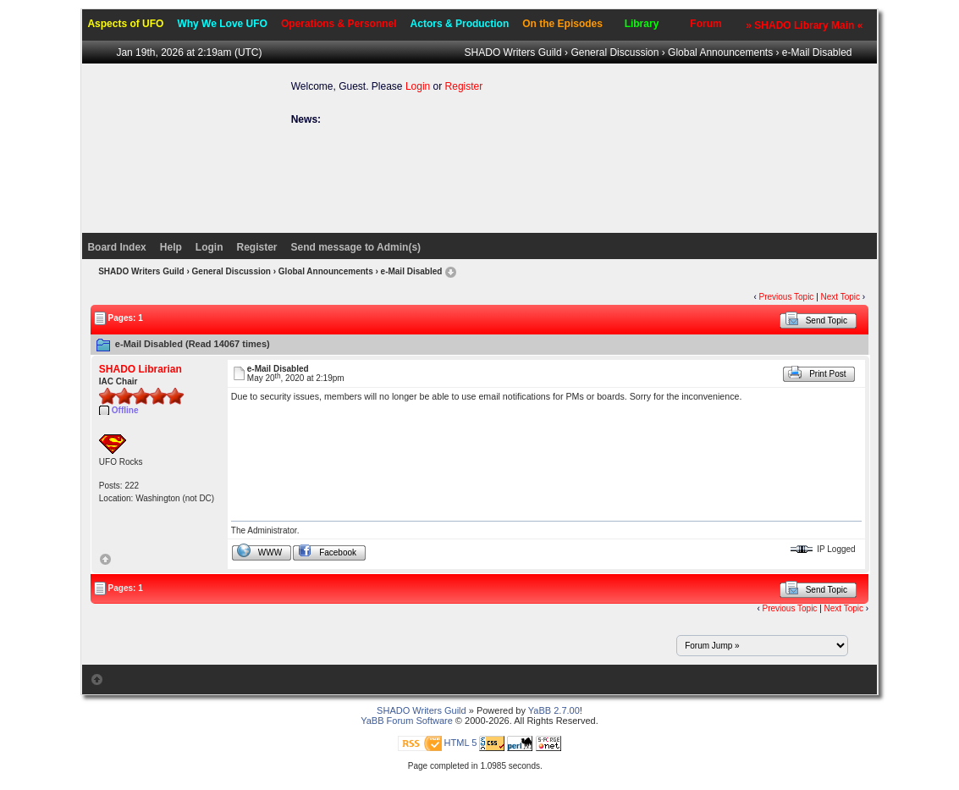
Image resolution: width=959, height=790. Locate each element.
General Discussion (614, 52)
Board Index (116, 247)
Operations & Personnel (339, 24)
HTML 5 (460, 743)
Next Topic (841, 296)
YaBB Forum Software (407, 720)
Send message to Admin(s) (356, 247)
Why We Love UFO (222, 24)
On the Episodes (562, 24)
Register (464, 86)
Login (417, 86)
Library (642, 24)
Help (171, 247)
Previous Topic (786, 296)
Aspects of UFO (125, 24)
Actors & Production (460, 24)
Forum (705, 24)
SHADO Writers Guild (513, 52)
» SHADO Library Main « (804, 25)
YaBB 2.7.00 (554, 710)
